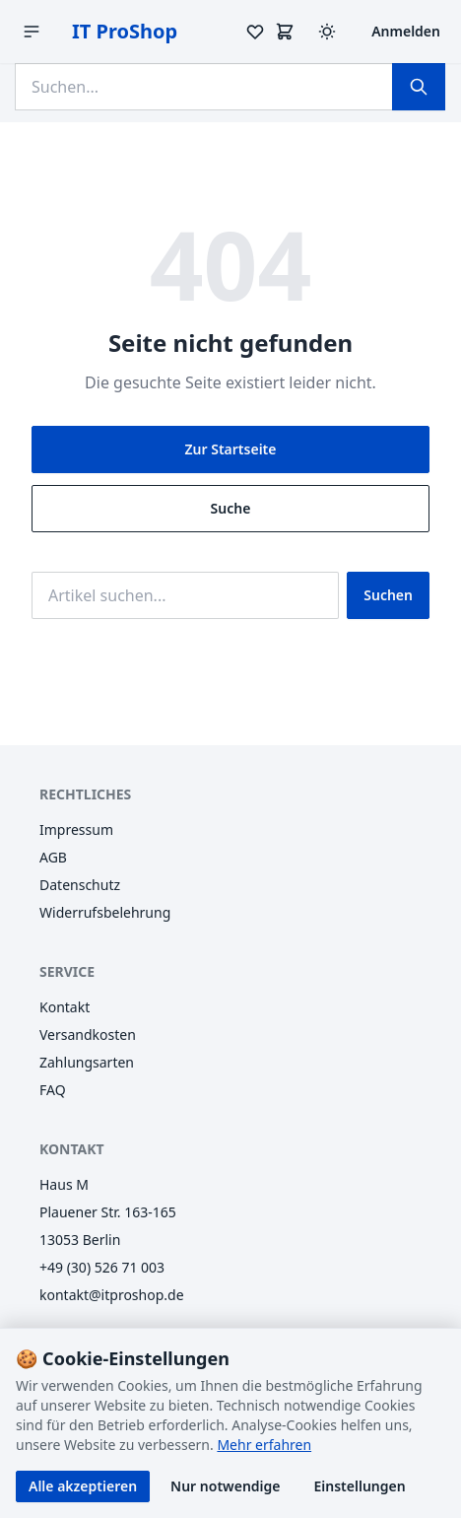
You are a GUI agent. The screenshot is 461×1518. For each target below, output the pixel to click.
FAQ (52, 1089)
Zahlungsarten (86, 1062)
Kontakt (64, 1007)
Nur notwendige (225, 1486)
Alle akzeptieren (83, 1486)
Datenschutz (79, 884)
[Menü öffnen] (31, 31)
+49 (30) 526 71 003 (102, 1267)
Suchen (388, 595)
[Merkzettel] (255, 31)
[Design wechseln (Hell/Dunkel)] (327, 31)
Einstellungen (360, 1486)
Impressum (76, 829)
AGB (53, 857)
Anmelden (405, 31)
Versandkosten (87, 1034)
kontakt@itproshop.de (111, 1294)
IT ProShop (124, 31)
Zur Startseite (231, 449)
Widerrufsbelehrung (104, 912)
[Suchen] (418, 86)
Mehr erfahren (264, 1444)
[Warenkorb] (285, 31)
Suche (231, 508)
